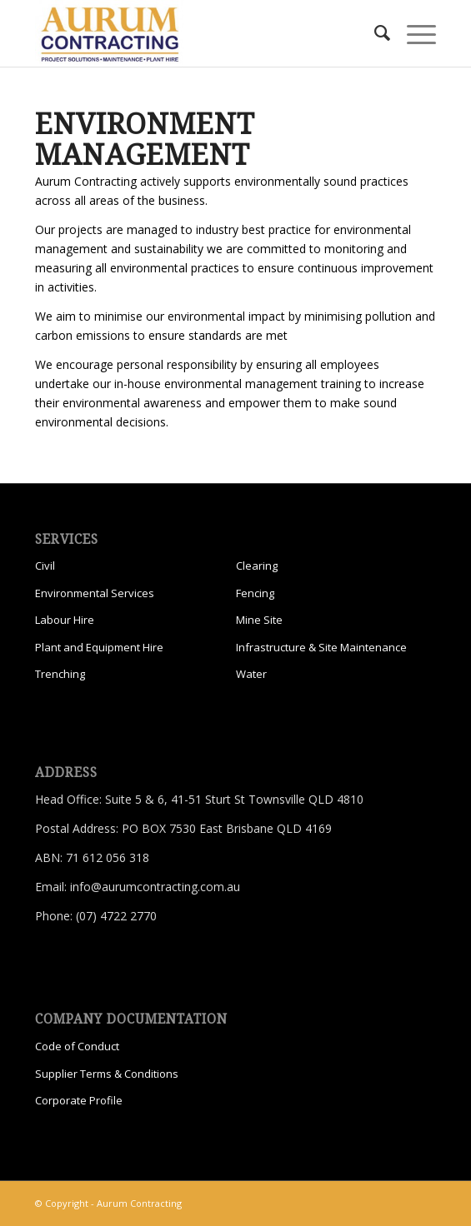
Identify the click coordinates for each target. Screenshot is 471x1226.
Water (251, 673)
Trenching (60, 673)
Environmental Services (94, 593)
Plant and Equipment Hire (99, 647)
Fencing (255, 593)
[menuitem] (374, 33)
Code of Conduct (77, 1046)
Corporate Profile (79, 1100)
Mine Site (259, 619)
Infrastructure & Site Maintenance (321, 647)
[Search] (374, 33)
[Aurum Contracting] (195, 33)
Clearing (257, 565)
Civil (45, 565)
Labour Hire (64, 619)
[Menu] (413, 33)
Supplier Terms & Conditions (106, 1073)
